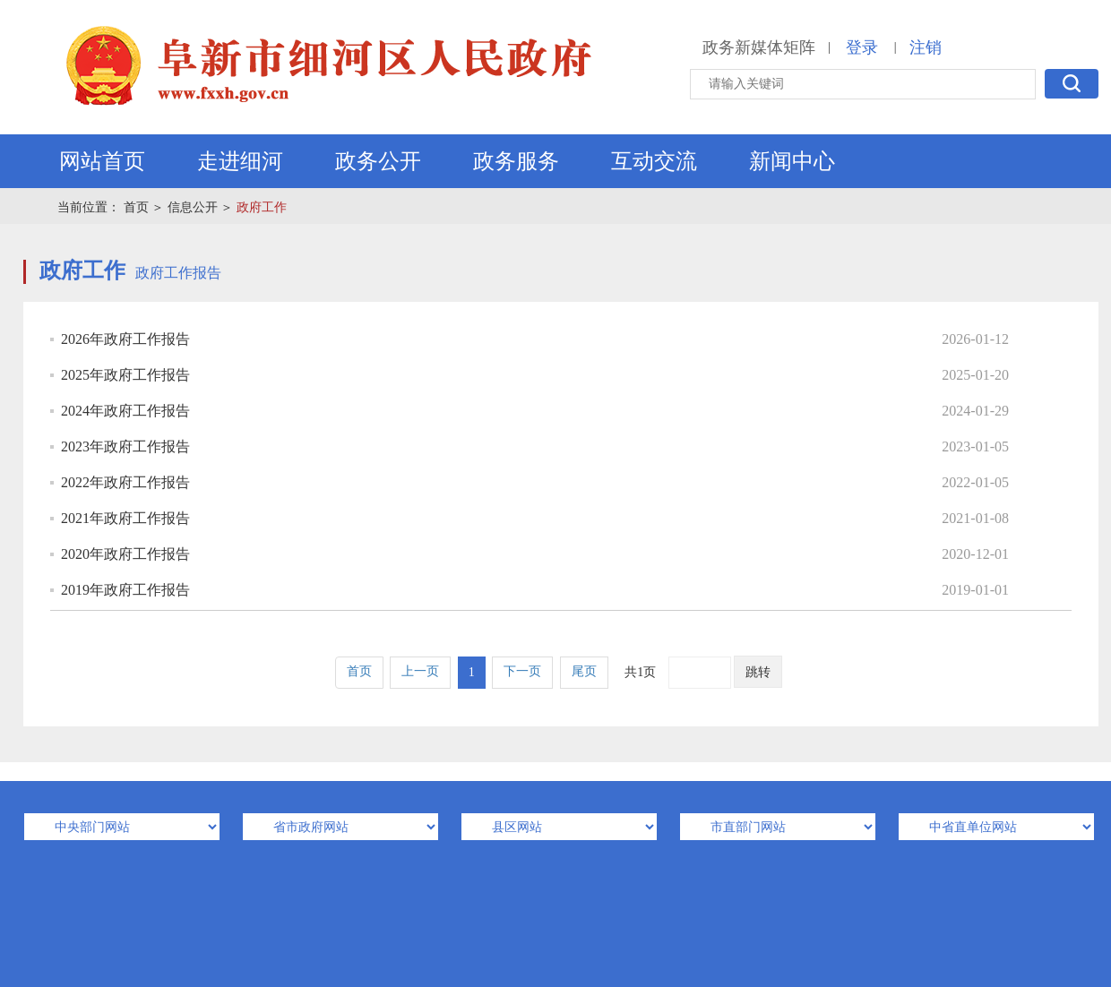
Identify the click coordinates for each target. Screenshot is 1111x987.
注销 (925, 47)
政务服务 (516, 161)
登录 (862, 47)
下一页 (522, 671)
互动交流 (654, 161)
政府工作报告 (178, 272)
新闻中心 (792, 161)
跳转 (758, 672)
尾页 (584, 671)
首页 (136, 207)
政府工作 (262, 207)
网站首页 (102, 161)
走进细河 (240, 161)
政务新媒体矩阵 (758, 47)
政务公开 (378, 161)
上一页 (420, 671)
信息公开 (193, 207)
